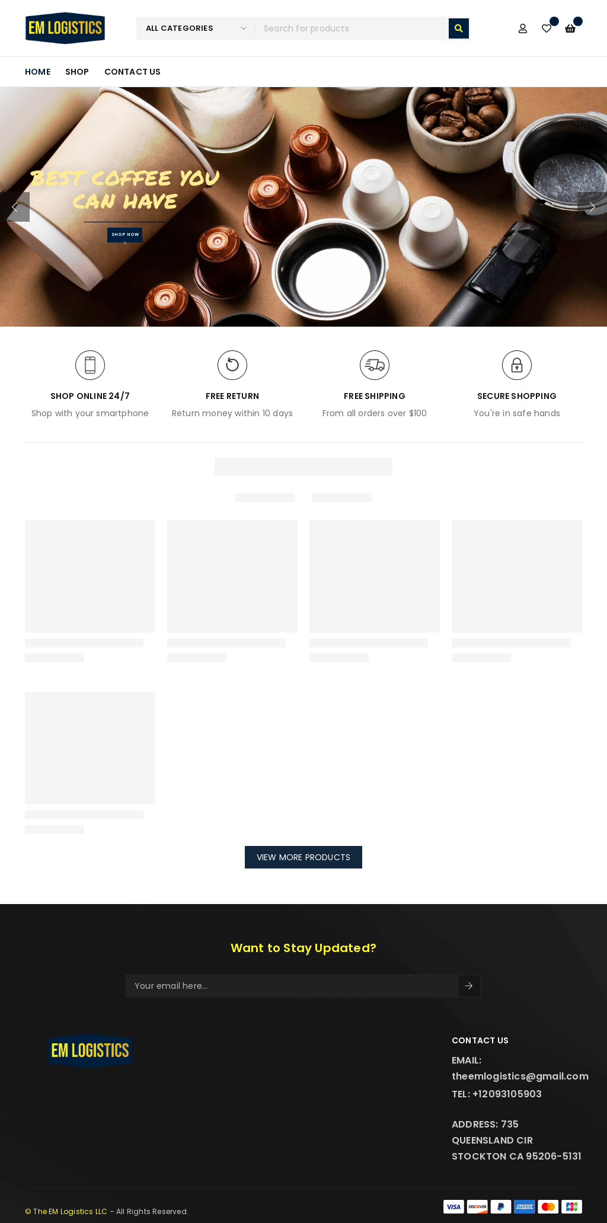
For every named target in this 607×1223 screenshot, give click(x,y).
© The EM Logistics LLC (66, 1211)
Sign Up (469, 986)
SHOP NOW (125, 237)
